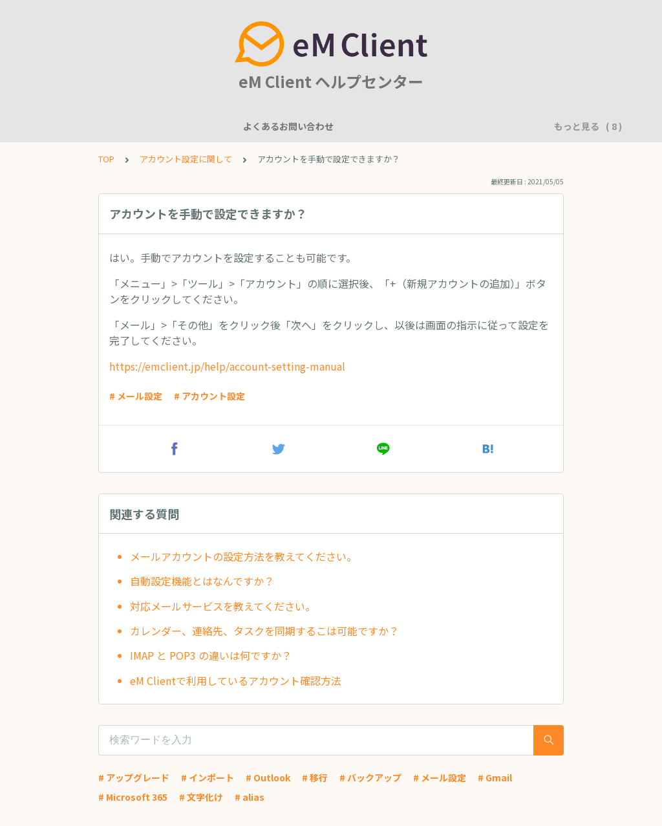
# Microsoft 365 (132, 796)
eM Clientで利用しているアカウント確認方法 (235, 680)
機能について (202, 126)
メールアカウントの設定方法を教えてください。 (243, 556)
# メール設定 (135, 395)
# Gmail (495, 777)
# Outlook (268, 777)
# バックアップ (370, 777)
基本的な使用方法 (474, 126)
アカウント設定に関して (370, 126)
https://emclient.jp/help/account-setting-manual (227, 366)
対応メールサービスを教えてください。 (222, 606)
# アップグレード (133, 777)
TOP (106, 159)
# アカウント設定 (209, 395)
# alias (249, 796)
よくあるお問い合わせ (112, 126)
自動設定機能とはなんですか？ (202, 581)
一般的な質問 (275, 126)
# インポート (207, 777)
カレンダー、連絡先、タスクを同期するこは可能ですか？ (264, 630)
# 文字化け (201, 796)
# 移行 (315, 777)
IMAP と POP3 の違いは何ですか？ (211, 655)
